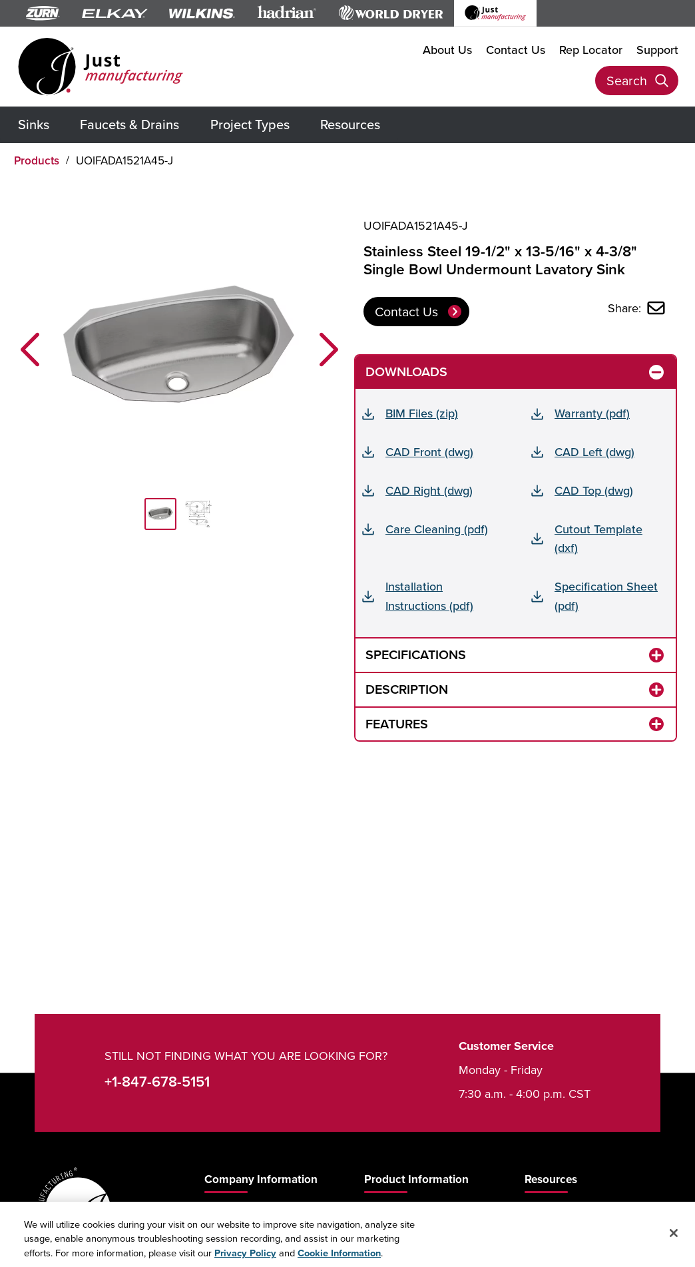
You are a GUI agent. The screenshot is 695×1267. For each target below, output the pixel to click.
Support (657, 49)
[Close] (673, 1239)
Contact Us (515, 49)
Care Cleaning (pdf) (436, 529)
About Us (447, 49)
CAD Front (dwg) (429, 451)
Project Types (250, 124)
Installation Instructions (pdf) (429, 596)
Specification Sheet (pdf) (606, 596)
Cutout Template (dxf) (598, 539)
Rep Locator (590, 49)
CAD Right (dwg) (429, 490)
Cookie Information (339, 1259)
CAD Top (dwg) (594, 490)
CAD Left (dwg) (594, 451)
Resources (350, 124)
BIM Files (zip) (421, 413)
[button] (30, 349)
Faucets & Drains (129, 124)
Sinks (33, 124)
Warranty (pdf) (592, 413)
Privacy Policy (245, 1259)
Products (36, 160)
